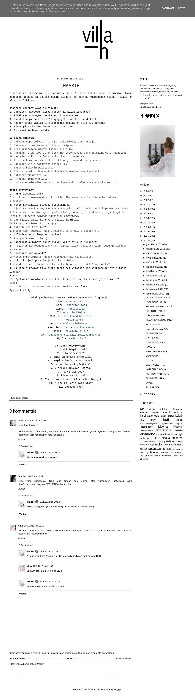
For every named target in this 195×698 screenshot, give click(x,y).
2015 (146, 231)
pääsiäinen (169, 441)
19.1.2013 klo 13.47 (50, 551)
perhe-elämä (153, 438)
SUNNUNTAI (152, 355)
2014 (146, 235)
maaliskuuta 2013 (155, 284)
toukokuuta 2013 (155, 275)
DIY (142, 408)
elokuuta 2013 (153, 262)
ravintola (143, 445)
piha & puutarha (172, 437)
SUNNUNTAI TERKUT (157, 302)
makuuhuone (164, 430)
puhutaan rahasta (147, 441)
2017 (146, 222)
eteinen (144, 412)
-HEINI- (30, 452)
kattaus (170, 415)
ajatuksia (163, 409)
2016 (146, 227)
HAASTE (150, 346)
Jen (20, 476)
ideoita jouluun (173, 412)
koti (166, 419)
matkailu (178, 430)
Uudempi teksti (18, 658)
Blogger (118, 689)
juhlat (163, 415)
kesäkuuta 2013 (154, 271)
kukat (179, 419)
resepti (150, 444)
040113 (149, 382)
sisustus (155, 448)
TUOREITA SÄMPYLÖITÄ (159, 306)
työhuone (152, 452)
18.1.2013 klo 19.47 (34, 525)
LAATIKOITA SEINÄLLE (158, 297)
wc (181, 455)
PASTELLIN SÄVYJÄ (157, 329)
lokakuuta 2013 (154, 253)
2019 (146, 213)
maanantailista (146, 430)
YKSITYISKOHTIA (155, 365)
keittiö (179, 415)
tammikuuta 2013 (155, 293)
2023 (146, 195)
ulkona (164, 452)
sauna (180, 445)
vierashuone (146, 455)
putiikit (160, 441)
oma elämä (164, 434)
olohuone (147, 434)
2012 (146, 394)
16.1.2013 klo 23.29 (33, 476)
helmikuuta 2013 (155, 289)
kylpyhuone (167, 423)
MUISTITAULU (153, 324)
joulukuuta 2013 (154, 244)
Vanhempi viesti (123, 658)
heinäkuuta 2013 (155, 266)
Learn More (167, 8)
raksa (180, 441)
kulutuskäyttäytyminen (149, 424)
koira (154, 419)
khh (142, 420)
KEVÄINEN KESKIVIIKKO (159, 320)
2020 (146, 209)
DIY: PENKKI (152, 338)
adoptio (152, 409)
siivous (143, 449)
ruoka (158, 444)
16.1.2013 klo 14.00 (37, 420)
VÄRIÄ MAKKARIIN (156, 315)
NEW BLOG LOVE (155, 342)
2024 (146, 191)
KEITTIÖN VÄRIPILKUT (158, 374)
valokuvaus (177, 452)
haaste (25, 398)
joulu (157, 415)
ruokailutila (169, 444)
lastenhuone (146, 426)
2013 (146, 240)
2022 (146, 200)
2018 (146, 218)
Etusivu (70, 658)
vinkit (176, 456)
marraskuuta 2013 (156, 248)
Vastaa (21, 439)
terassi (167, 448)
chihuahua (177, 409)
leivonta (163, 426)
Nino (20, 525)
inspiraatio (146, 415)
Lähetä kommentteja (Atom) (30, 664)
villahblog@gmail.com (150, 106)
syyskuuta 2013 (154, 257)
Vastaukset (27, 446)
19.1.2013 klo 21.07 (43, 566)
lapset (179, 423)
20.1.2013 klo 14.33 (50, 581)
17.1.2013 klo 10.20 (50, 452)
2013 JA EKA (152, 387)
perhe (143, 438)
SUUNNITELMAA (155, 378)
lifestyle (178, 426)
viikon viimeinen (163, 455)
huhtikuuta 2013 (154, 280)
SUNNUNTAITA (154, 333)
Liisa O (22, 420)
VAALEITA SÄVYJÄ (156, 369)
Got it (181, 8)
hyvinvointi (156, 412)
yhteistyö (144, 459)
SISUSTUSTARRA (155, 311)
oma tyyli (177, 434)
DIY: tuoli (150, 360)
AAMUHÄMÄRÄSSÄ (156, 351)
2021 (146, 204)
